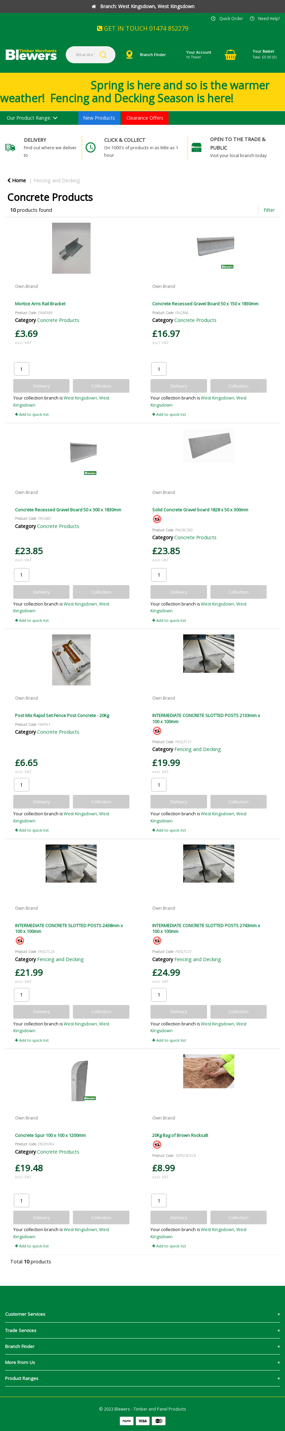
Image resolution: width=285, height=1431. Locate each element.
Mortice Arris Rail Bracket (40, 304)
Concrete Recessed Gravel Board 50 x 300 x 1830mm (68, 510)
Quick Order (231, 18)
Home (16, 180)
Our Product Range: (29, 118)
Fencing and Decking (56, 180)
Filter (269, 210)
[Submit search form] (103, 54)
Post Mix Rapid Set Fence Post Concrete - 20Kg (62, 715)
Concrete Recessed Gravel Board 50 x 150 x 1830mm (205, 304)
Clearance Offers (144, 118)
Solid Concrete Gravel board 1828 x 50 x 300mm (200, 510)
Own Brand (26, 286)
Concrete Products (58, 320)
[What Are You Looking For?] (90, 54)
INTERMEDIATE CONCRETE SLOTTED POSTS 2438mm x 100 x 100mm (69, 928)
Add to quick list (32, 414)
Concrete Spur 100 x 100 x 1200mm (50, 1135)
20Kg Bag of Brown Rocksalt (180, 1135)
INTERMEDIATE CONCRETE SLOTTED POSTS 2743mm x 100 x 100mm (206, 928)
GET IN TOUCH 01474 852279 (142, 28)
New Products (99, 118)
